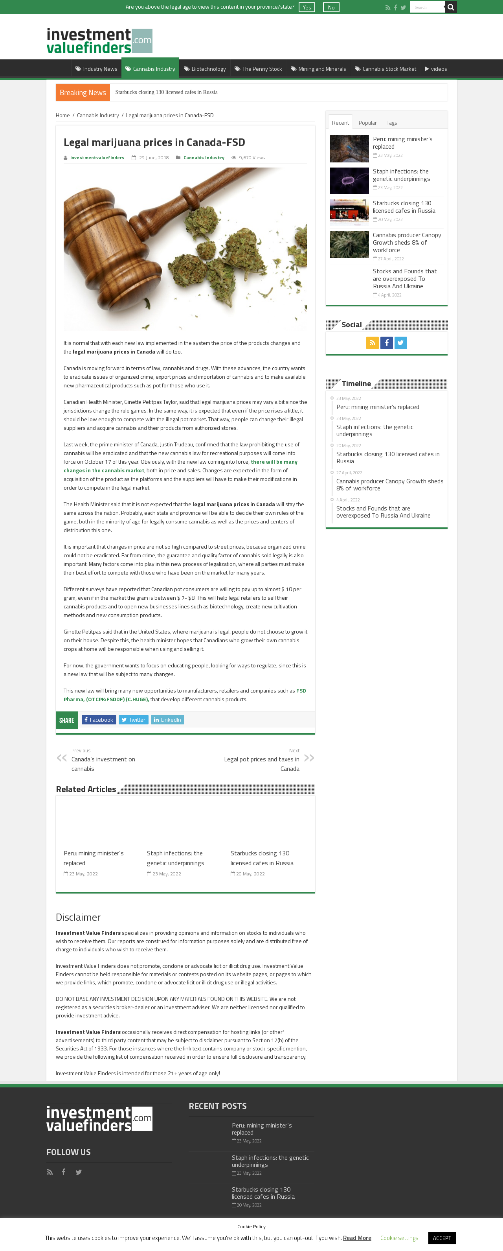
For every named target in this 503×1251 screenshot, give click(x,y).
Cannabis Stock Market (385, 68)
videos (436, 68)
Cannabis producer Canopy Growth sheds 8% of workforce (407, 242)
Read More (357, 1237)
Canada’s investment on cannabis (112, 759)
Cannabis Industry (150, 68)
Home (60, 67)
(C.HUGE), (137, 699)
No (331, 7)
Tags (392, 122)
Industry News (96, 68)
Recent (340, 122)
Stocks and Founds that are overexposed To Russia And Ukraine (405, 278)
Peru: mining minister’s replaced (403, 142)
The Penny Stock (258, 68)
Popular (368, 122)
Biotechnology (205, 68)
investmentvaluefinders (97, 157)
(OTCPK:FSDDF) (105, 699)
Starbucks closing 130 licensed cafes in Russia (167, 92)
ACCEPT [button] (442, 1238)
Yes (307, 7)
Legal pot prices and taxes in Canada (259, 759)
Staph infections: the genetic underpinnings (175, 858)
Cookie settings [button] (399, 1237)
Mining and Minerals (318, 68)
